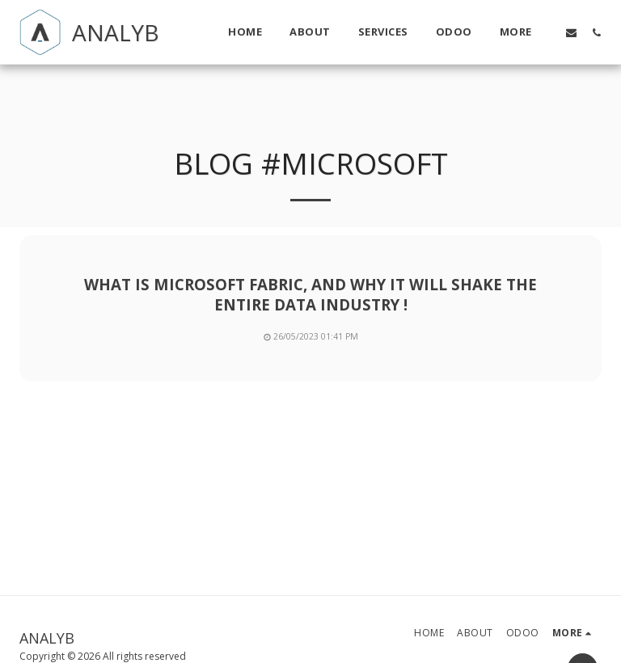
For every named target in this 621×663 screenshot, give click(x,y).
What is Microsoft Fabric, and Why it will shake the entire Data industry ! (310, 294)
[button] (571, 32)
